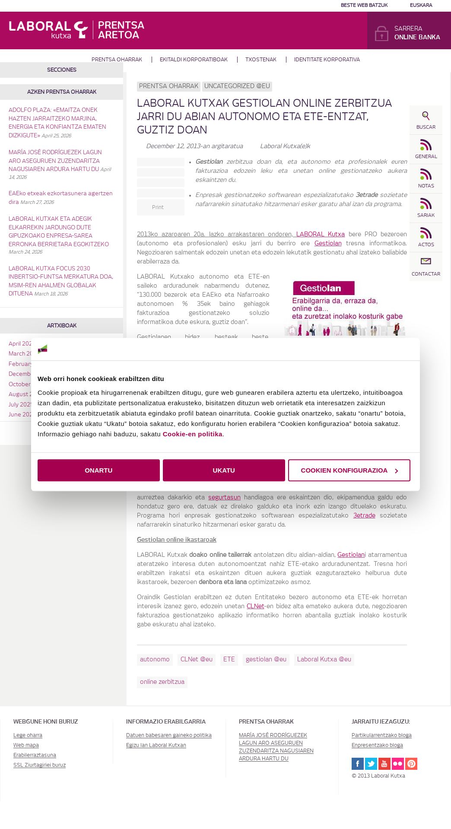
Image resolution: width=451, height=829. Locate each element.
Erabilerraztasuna (34, 755)
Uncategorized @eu (237, 86)
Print (158, 207)
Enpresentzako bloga (377, 745)
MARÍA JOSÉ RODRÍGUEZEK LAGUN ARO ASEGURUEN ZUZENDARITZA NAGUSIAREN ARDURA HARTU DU (55, 161)
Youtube (384, 764)
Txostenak (260, 59)
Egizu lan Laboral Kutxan (156, 745)
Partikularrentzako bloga (382, 735)
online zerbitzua (162, 682)
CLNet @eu (197, 660)
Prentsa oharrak (117, 59)
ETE (229, 660)
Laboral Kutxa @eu (324, 660)
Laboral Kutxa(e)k (285, 146)
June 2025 (22, 415)
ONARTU (98, 470)
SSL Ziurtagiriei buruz (39, 765)
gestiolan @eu (266, 660)
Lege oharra (27, 735)
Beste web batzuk (364, 5)
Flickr (398, 764)
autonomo (155, 660)
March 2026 (24, 354)
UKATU (224, 470)
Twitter (371, 764)
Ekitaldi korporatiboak (194, 59)
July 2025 (21, 405)
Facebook (358, 764)
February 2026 (28, 364)
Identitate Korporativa (327, 59)
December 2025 (30, 374)
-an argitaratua (194, 146)
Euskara (421, 5)
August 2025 (26, 394)
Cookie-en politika (192, 434)
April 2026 (22, 344)
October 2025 (27, 385)
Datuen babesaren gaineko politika (169, 735)
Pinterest (411, 764)
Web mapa (26, 745)
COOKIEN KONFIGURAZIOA (349, 470)
